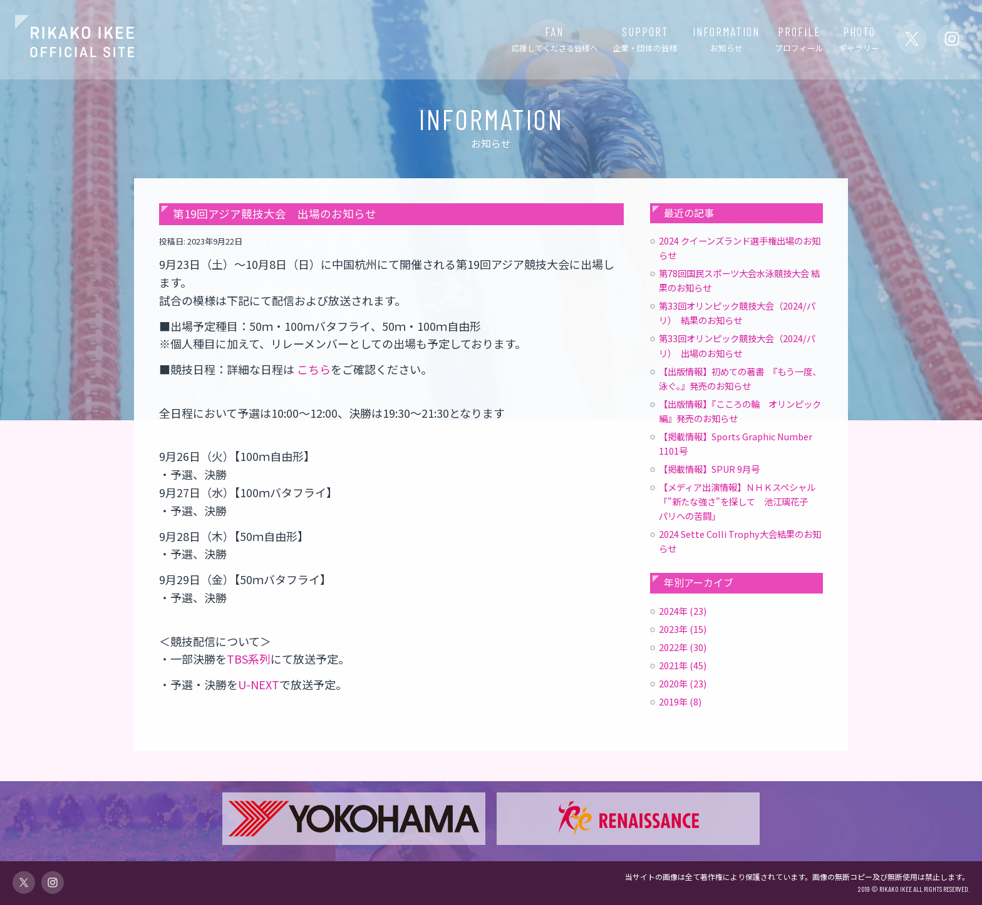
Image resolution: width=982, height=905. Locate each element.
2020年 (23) (682, 683)
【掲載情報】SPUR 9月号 (709, 468)
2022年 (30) (682, 647)
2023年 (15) (682, 628)
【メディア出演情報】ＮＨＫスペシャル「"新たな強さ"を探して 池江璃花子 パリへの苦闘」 (738, 501)
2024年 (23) (682, 610)
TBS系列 (249, 658)
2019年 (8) (680, 701)
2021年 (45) (682, 665)
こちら (314, 369)
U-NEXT (258, 684)
